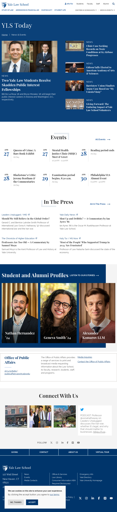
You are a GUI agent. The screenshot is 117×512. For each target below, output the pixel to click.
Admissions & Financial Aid (27, 10)
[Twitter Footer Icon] (80, 498)
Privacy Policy (67, 497)
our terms (54, 494)
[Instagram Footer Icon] (86, 498)
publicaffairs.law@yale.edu (17, 374)
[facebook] (67, 442)
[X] (51, 442)
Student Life (60, 10)
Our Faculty (46, 10)
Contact (44, 452)
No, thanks (15, 502)
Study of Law (7, 10)
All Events (100, 139)
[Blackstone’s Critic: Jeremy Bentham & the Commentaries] (20, 180)
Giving (14, 452)
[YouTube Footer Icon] (111, 498)
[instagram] (57, 442)
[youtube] (78, 442)
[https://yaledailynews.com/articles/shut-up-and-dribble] (87, 222)
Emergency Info (86, 474)
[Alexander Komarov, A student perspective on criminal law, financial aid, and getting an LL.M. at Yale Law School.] (97, 313)
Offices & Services (59, 474)
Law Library (57, 477)
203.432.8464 (11, 371)
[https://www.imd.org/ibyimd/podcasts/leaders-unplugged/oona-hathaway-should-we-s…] (29, 222)
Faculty (90, 4)
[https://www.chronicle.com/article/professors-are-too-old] (29, 246)
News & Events (106, 10)
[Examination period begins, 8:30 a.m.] (58, 180)
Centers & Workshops (85, 10)
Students (80, 4)
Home (5, 35)
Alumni (106, 4)
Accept (32, 502)
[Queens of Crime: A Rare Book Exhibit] (20, 155)
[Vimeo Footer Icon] (105, 498)
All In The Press (98, 204)
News (26, 474)
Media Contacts (30, 480)
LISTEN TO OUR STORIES (82, 275)
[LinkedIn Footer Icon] (92, 498)
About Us (73, 452)
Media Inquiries (85, 357)
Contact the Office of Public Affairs (94, 361)
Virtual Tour (102, 452)
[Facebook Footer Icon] (98, 498)
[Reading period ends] (97, 155)
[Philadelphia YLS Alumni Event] (97, 180)
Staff (98, 4)
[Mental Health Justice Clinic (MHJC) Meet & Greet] (58, 155)
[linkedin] (62, 442)
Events (27, 477)
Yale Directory (86, 477)
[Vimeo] (73, 442)
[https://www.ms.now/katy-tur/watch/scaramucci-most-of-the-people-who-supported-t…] (87, 246)
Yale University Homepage (91, 480)
